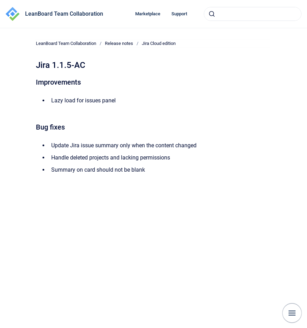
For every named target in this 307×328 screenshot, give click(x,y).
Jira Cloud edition (159, 43)
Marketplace (147, 13)
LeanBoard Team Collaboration (64, 13)
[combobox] (252, 14)
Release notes (119, 43)
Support (179, 13)
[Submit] (211, 13)
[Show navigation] (292, 313)
